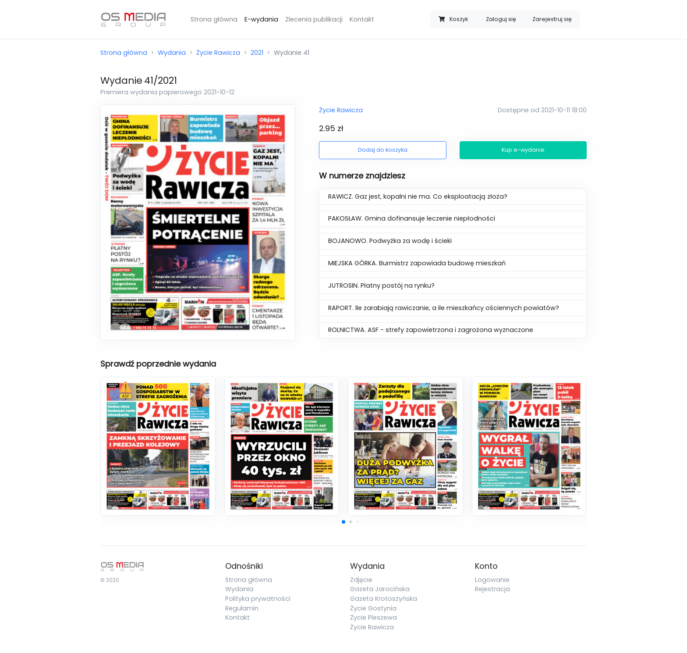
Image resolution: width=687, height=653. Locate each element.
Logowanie (492, 579)
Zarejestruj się (552, 19)
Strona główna (214, 19)
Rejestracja (492, 589)
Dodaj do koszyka (382, 149)
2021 (257, 52)
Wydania (172, 52)
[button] (343, 522)
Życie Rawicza (218, 52)
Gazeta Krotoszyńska (383, 598)
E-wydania (261, 19)
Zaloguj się (501, 19)
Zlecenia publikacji (314, 19)
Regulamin (242, 608)
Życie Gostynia (373, 608)
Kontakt (362, 19)
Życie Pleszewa (373, 617)
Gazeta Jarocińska (380, 589)
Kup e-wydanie (523, 149)
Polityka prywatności (257, 598)
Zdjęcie (361, 579)
